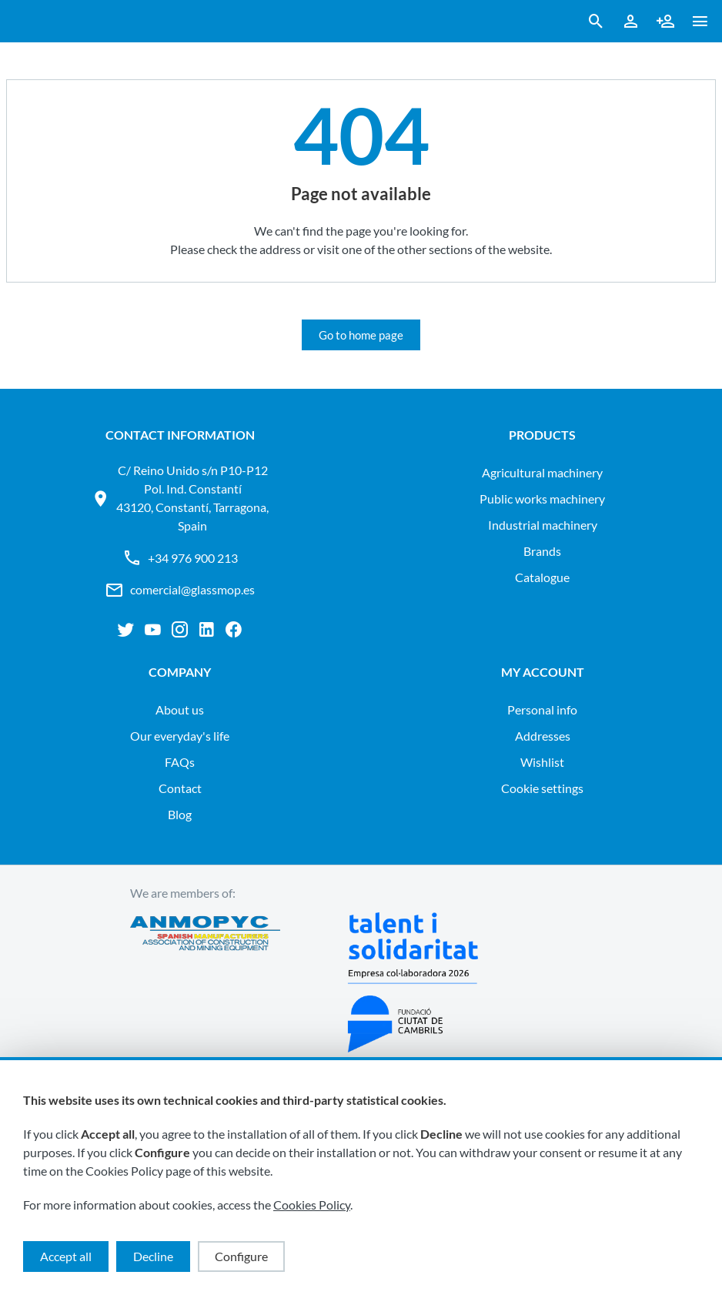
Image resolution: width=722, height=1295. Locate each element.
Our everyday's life (179, 735)
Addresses (542, 735)
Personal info (542, 709)
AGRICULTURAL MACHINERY (542, 472)
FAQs (180, 762)
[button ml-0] (700, 24)
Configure (241, 1256)
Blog (180, 814)
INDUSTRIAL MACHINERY (542, 524)
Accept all (66, 1256)
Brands (542, 551)
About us (179, 709)
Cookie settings (542, 788)
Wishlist (542, 762)
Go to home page (361, 335)
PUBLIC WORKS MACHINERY (542, 498)
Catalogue (542, 577)
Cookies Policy (311, 1204)
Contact (180, 788)
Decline (153, 1256)
